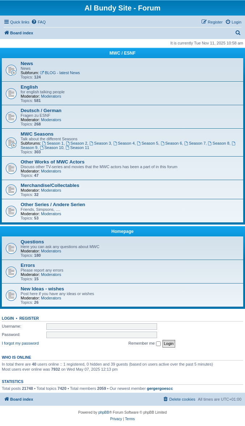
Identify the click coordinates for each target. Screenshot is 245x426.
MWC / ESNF (123, 53)
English (29, 87)
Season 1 (52, 143)
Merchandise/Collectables (50, 185)
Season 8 (218, 143)
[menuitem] (38, 22)
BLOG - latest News (60, 73)
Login (8, 318)
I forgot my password (20, 343)
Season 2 (76, 143)
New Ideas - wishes (42, 288)
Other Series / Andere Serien (53, 204)
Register (29, 318)
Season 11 (77, 147)
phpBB (103, 412)
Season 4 (124, 143)
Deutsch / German (41, 110)
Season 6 (171, 143)
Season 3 (100, 143)
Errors (28, 265)
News (27, 63)
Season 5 (147, 143)
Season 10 (51, 147)
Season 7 (195, 143)
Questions (32, 241)
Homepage (122, 231)
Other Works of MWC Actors (53, 162)
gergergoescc (160, 388)
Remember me (144, 343)
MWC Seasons (37, 134)
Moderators (51, 96)
